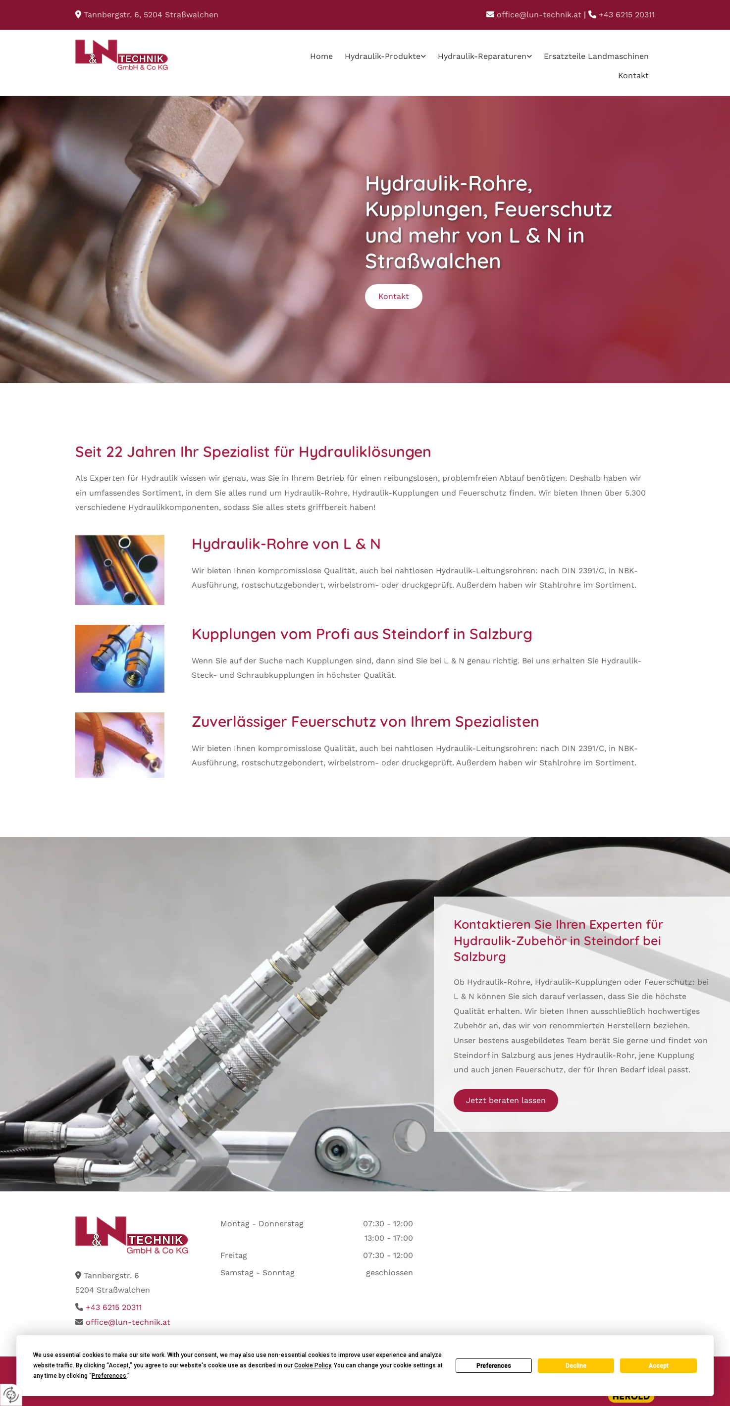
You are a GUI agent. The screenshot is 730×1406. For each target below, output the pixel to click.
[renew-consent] (11, 1395)
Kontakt (633, 75)
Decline (576, 1365)
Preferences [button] (109, 1375)
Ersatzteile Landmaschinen (596, 56)
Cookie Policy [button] (312, 1365)
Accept (658, 1365)
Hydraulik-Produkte (382, 56)
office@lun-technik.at (539, 14)
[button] (393, 296)
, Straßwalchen (151, 14)
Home (321, 56)
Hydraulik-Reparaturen (482, 56)
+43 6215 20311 (627, 14)
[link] (385, 56)
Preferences (493, 1365)
